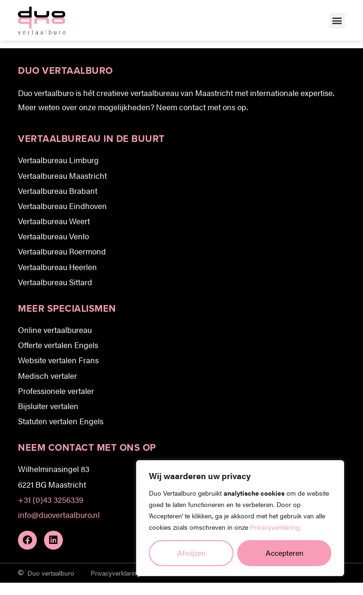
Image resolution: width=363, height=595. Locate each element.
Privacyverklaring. (275, 527)
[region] (240, 518)
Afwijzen (191, 552)
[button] (337, 20)
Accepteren (284, 552)
